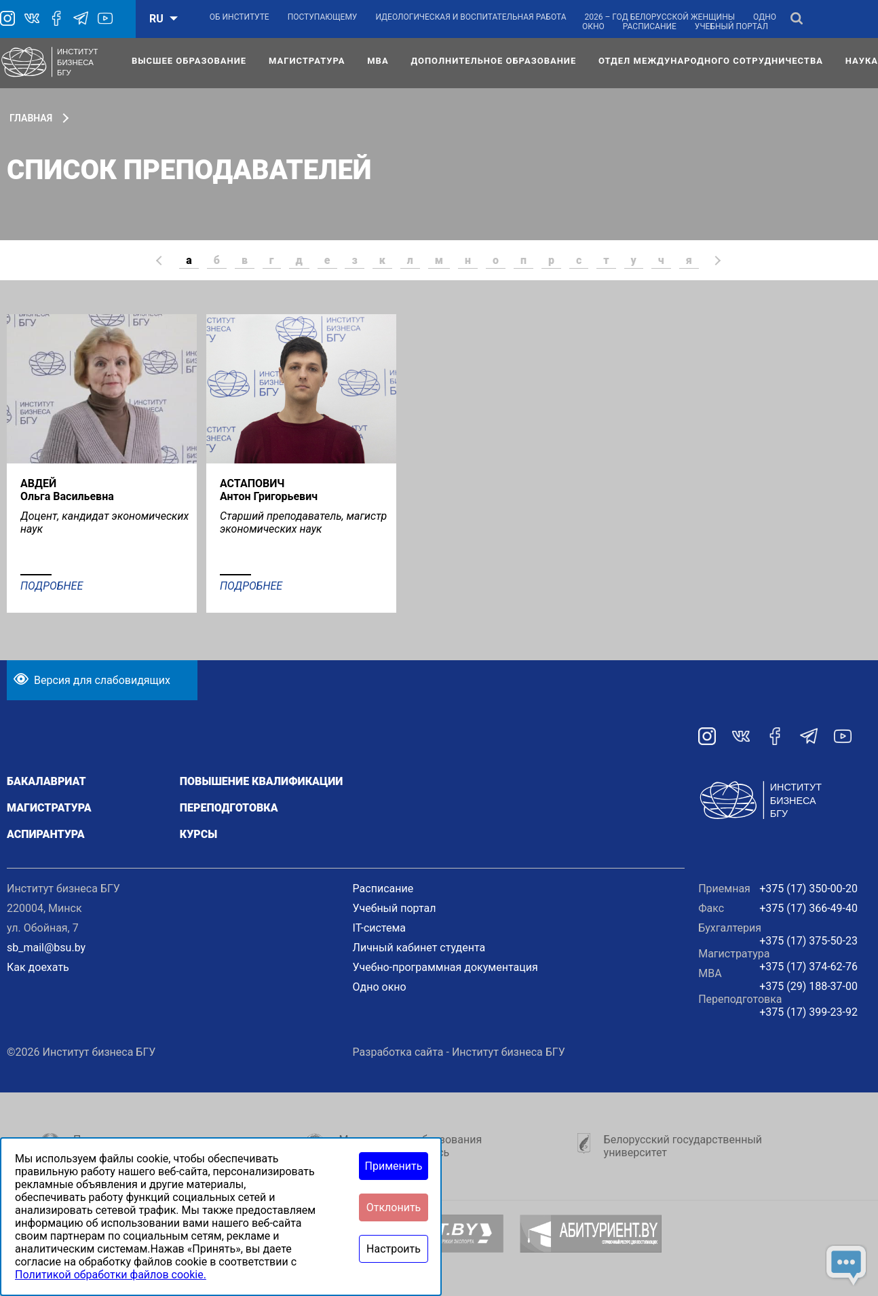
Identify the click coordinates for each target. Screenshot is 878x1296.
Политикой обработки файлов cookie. (110, 1274)
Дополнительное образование (493, 61)
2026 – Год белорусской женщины (660, 17)
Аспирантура (46, 834)
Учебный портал (731, 26)
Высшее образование (189, 61)
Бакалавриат (46, 781)
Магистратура (307, 61)
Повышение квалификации (261, 781)
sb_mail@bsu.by (46, 947)
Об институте (239, 17)
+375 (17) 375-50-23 (808, 940)
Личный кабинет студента (419, 947)
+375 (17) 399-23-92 (808, 1012)
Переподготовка (229, 807)
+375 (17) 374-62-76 (808, 966)
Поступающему (323, 17)
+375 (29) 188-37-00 (808, 986)
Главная (30, 118)
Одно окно (379, 986)
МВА (377, 61)
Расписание (649, 26)
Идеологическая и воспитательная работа (470, 17)
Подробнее (51, 585)
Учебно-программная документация (445, 967)
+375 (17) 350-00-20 (808, 888)
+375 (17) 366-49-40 (808, 908)
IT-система (379, 927)
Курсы (198, 834)
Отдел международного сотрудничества (710, 61)
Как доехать (38, 967)
